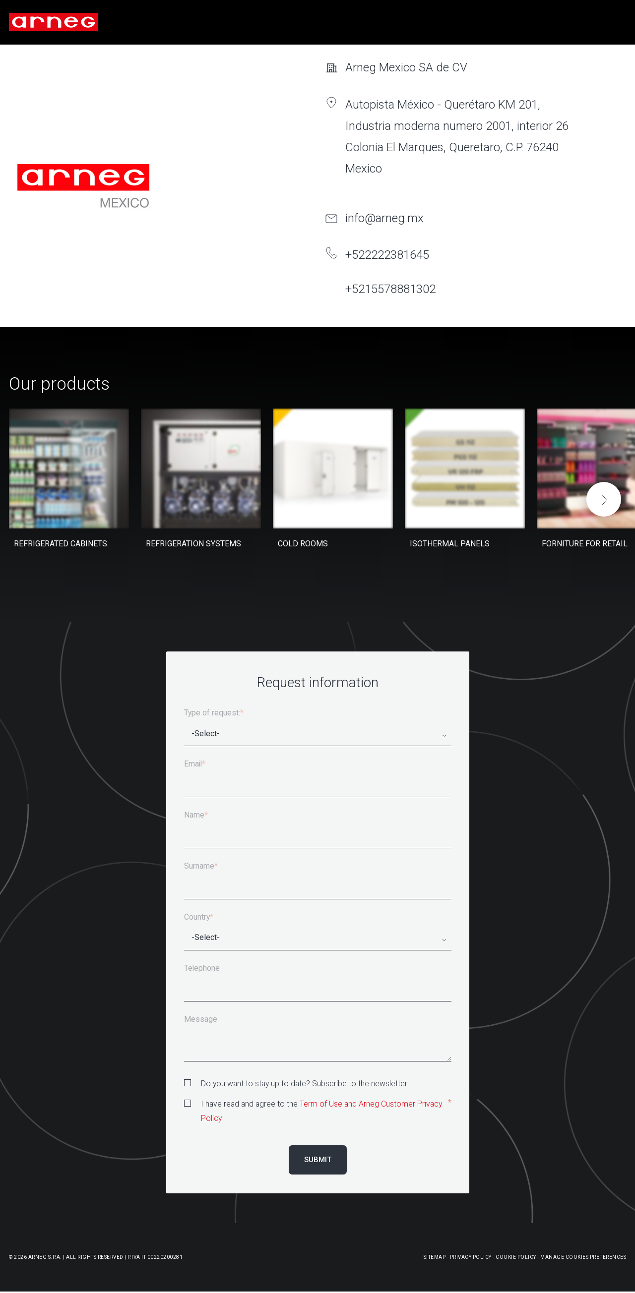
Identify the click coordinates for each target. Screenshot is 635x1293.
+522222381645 (387, 255)
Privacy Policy (471, 1257)
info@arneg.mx (384, 218)
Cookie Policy (516, 1257)
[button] (603, 499)
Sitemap (435, 1257)
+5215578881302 (390, 289)
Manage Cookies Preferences (583, 1257)
